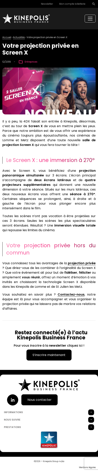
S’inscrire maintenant (49, 355)
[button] (91, 412)
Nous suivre (12, 419)
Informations (13, 412)
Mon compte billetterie (72, 3)
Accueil (6, 37)
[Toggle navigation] (90, 18)
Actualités (19, 37)
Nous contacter (39, 399)
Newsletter (47, 3)
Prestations (12, 427)
